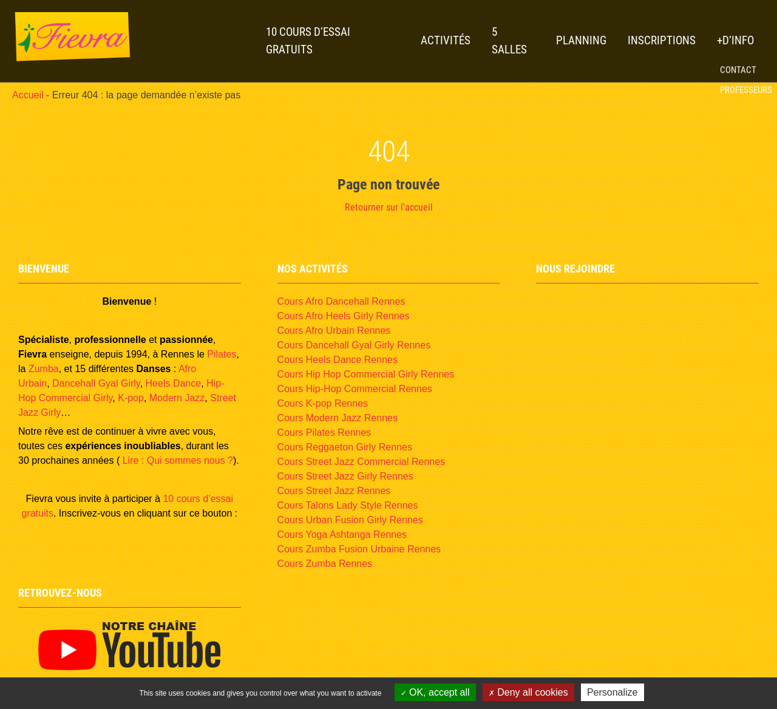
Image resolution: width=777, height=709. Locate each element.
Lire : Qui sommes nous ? (176, 460)
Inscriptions (662, 40)
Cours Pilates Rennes (324, 432)
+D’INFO (735, 40)
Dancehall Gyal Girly (96, 383)
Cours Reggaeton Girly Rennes (344, 447)
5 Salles (509, 40)
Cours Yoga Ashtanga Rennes (342, 534)
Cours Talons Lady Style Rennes (347, 505)
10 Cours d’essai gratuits (308, 40)
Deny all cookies (528, 692)
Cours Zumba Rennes (325, 563)
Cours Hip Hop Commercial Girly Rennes (366, 374)
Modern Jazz (177, 398)
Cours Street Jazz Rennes (334, 491)
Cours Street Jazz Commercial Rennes (361, 461)
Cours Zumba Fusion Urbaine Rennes (359, 549)
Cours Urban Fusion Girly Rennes (350, 520)
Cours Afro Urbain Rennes (334, 330)
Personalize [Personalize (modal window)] (612, 692)
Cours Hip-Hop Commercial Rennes (354, 389)
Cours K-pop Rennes (322, 403)
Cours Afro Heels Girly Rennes (343, 316)
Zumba (44, 369)
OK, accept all (435, 692)
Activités (445, 40)
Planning (581, 40)
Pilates (221, 354)
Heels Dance (174, 383)
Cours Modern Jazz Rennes (337, 418)
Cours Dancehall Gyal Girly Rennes (354, 345)
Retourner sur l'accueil (389, 207)
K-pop (131, 398)
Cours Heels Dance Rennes (337, 359)
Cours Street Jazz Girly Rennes (345, 476)
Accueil (28, 95)
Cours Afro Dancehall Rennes (341, 301)
